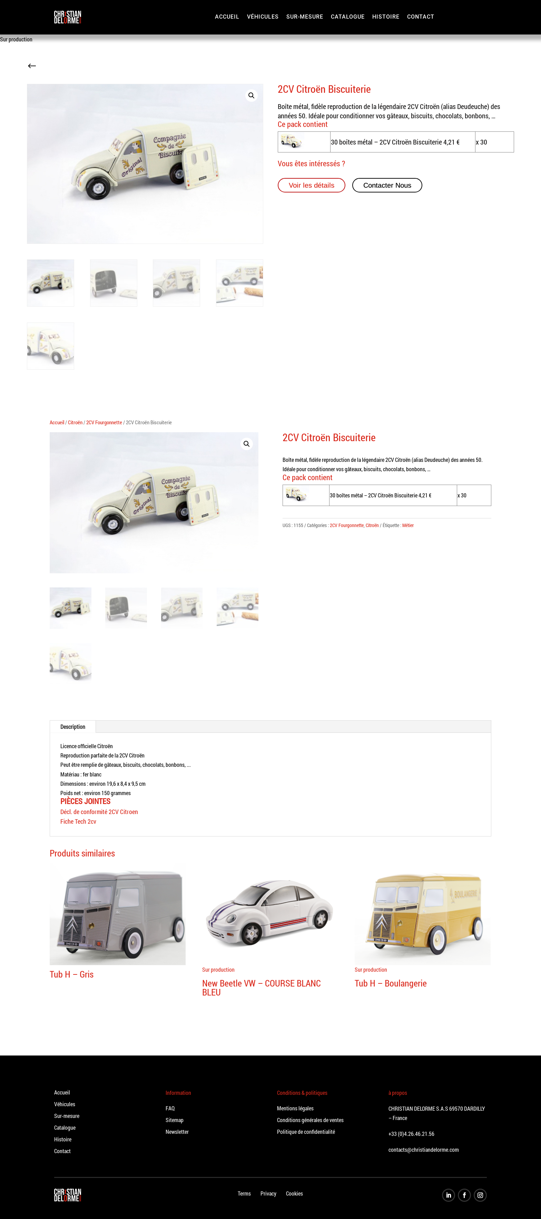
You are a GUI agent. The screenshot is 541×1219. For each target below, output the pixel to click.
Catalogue (348, 16)
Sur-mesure (304, 16)
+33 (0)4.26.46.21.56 (411, 1133)
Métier (408, 525)
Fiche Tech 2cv (78, 821)
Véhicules (263, 16)
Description (72, 726)
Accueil (227, 16)
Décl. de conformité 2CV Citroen (99, 811)
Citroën (75, 422)
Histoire (386, 16)
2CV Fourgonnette (104, 422)
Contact (420, 16)
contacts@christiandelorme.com (423, 1149)
